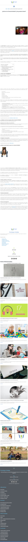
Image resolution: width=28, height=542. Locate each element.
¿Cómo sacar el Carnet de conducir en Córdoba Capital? (10, 440)
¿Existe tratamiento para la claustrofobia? (7, 69)
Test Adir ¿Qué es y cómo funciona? (6, 338)
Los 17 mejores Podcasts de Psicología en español (8, 318)
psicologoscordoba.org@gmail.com (14, 483)
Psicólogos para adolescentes (5, 240)
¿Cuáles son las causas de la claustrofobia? (7, 66)
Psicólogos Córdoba (14, 232)
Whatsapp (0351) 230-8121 (14, 479)
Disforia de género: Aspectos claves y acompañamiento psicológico (12, 400)
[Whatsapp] (14, 248)
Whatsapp (14, 249)
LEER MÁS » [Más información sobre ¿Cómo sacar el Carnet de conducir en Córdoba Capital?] (1, 444)
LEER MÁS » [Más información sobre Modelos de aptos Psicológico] (1, 424)
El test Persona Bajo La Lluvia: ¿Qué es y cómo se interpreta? (10, 277)
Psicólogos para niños (4, 239)
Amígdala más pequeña (5, 68)
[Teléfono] (14, 252)
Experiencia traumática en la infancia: (7, 67)
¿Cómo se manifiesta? (4, 65)
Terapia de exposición (5, 70)
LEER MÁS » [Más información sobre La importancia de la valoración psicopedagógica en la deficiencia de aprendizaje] (1, 363)
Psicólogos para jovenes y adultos (6, 241)
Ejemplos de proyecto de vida (5, 298)
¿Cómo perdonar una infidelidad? (6, 461)
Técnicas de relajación (5, 71)
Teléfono (14, 253)
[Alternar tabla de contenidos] (13, 64)
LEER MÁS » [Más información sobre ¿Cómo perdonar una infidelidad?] (1, 464)
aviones (13, 50)
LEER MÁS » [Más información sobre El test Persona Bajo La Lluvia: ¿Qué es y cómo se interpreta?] (1, 281)
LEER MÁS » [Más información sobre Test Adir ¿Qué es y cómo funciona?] (1, 342)
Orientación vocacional (4, 244)
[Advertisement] (14, 21)
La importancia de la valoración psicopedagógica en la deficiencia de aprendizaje (12, 359)
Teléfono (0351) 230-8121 (14, 477)
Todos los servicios (4, 245)
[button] (14, 6)
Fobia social (11, 143)
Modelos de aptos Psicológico (5, 420)
